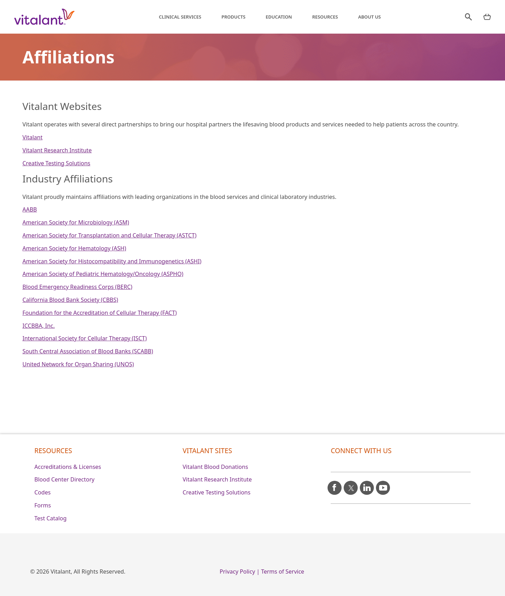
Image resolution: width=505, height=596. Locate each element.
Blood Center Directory (64, 479)
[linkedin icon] (367, 485)
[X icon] (351, 485)
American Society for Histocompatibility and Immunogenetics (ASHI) (111, 261)
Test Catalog (50, 518)
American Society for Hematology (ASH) (74, 248)
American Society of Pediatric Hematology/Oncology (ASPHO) (102, 274)
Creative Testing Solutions (56, 163)
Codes (42, 492)
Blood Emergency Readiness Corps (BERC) (77, 287)
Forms (42, 505)
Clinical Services (180, 17)
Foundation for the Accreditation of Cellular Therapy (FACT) (99, 313)
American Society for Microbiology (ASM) (75, 222)
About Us (369, 17)
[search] (468, 17)
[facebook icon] (335, 485)
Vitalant (32, 137)
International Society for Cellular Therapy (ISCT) (84, 338)
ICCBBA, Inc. (38, 326)
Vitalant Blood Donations (215, 467)
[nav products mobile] (487, 17)
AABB (29, 209)
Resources (325, 17)
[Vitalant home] (44, 17)
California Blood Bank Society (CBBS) (70, 300)
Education (279, 17)
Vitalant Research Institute (57, 150)
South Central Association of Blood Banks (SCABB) (87, 351)
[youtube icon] (383, 485)
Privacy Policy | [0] (240, 571)
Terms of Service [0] (282, 571)
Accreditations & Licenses (67, 467)
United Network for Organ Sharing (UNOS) (78, 364)
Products (233, 17)
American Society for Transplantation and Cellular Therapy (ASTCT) (109, 235)
